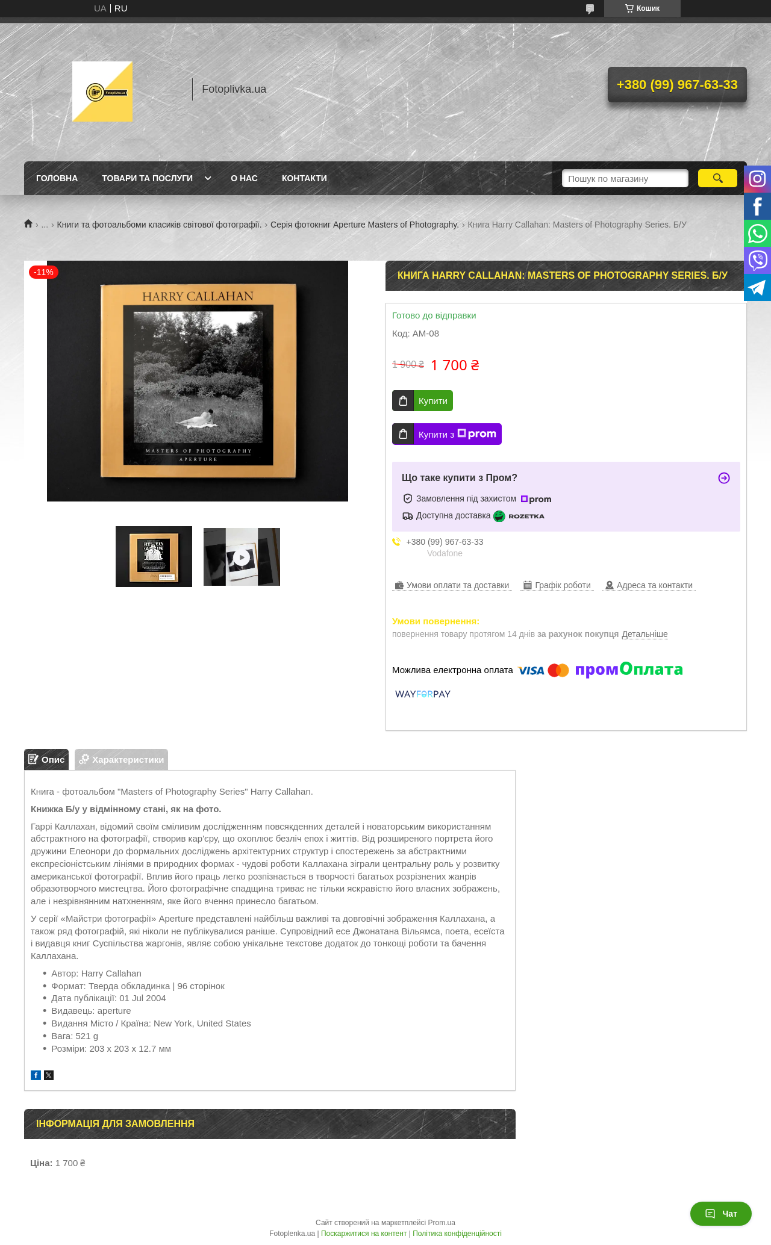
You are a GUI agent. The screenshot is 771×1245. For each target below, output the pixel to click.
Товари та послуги (147, 178)
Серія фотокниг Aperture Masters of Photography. (364, 224)
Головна (57, 178)
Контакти (304, 178)
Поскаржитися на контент (364, 1233)
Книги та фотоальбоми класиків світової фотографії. (159, 224)
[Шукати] (717, 178)
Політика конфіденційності (457, 1233)
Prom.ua (441, 1223)
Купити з (457, 434)
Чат (721, 1213)
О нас (244, 178)
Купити (433, 401)
